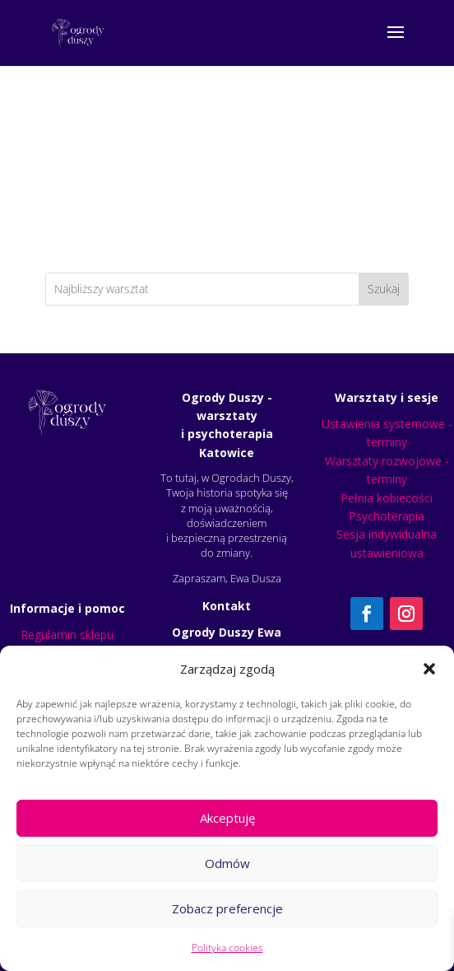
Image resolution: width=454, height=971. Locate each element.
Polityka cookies (227, 948)
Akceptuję (227, 818)
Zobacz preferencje (227, 908)
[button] (429, 669)
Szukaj (384, 288)
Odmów (227, 863)
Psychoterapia (386, 516)
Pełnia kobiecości (386, 498)
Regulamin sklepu (67, 634)
